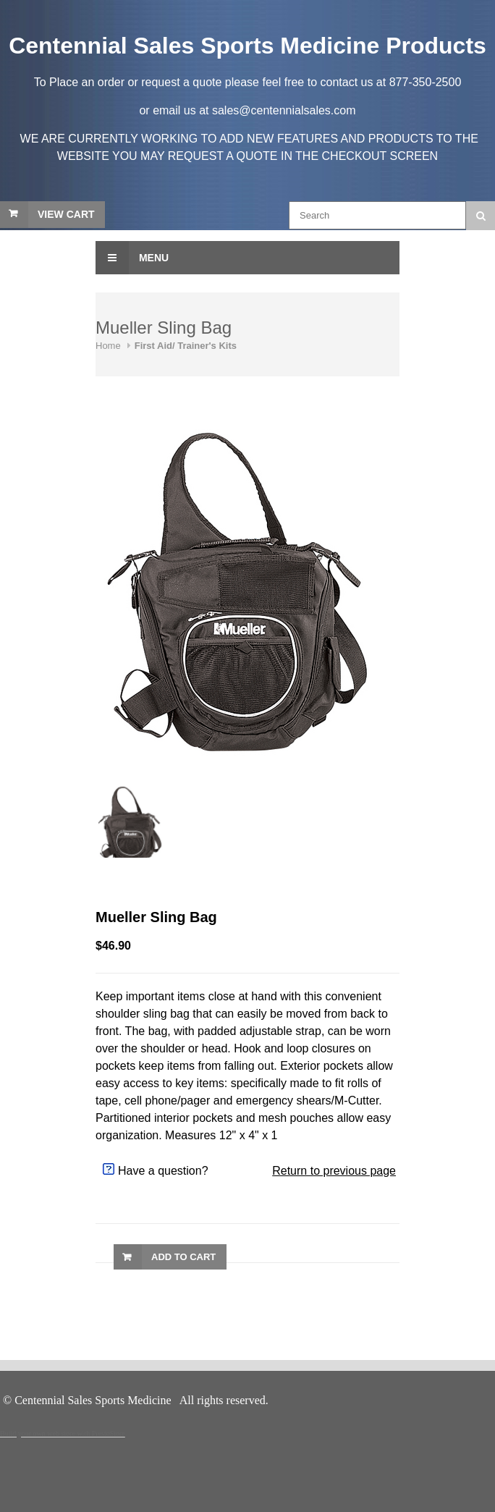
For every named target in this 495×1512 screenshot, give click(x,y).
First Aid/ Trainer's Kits (186, 345)
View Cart (66, 214)
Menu (132, 257)
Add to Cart (183, 1256)
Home (108, 345)
